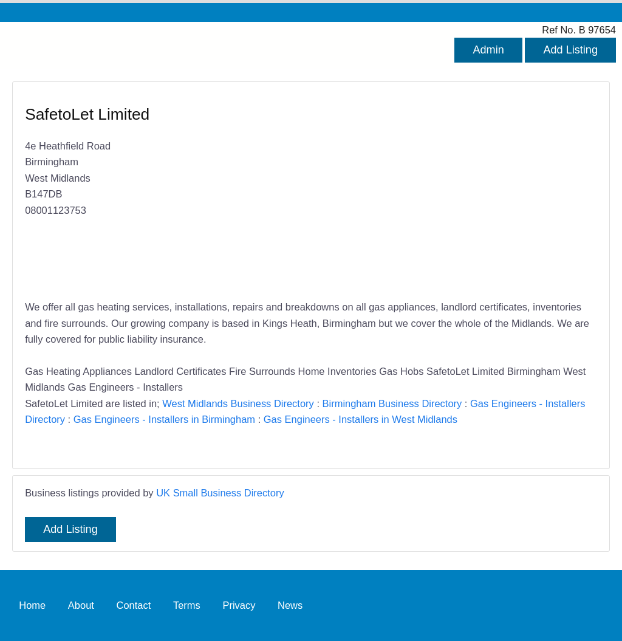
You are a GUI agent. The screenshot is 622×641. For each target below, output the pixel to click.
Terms (186, 605)
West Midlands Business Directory (238, 403)
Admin (488, 50)
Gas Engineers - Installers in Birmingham (164, 419)
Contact (134, 605)
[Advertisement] (448, 192)
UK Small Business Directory (220, 492)
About (81, 605)
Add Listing (570, 50)
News (290, 605)
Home (32, 605)
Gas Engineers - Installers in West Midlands (360, 419)
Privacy (238, 605)
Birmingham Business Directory (392, 403)
